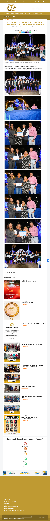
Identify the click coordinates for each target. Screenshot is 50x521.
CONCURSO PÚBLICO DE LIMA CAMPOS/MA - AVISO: (33, 323)
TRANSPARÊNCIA (29, 13)
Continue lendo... (25, 283)
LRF (33, 13)
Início (5, 19)
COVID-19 (41, 13)
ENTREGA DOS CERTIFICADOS (28, 386)
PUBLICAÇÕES (36, 13)
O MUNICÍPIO (12, 13)
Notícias (8, 19)
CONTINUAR (42, 517)
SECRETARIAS (17, 13)
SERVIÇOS (21, 13)
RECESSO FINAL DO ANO (27, 302)
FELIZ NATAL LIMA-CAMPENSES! (29, 281)
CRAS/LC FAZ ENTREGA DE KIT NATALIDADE (32, 344)
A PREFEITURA (7, 13)
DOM (25, 13)
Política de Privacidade (27, 517)
